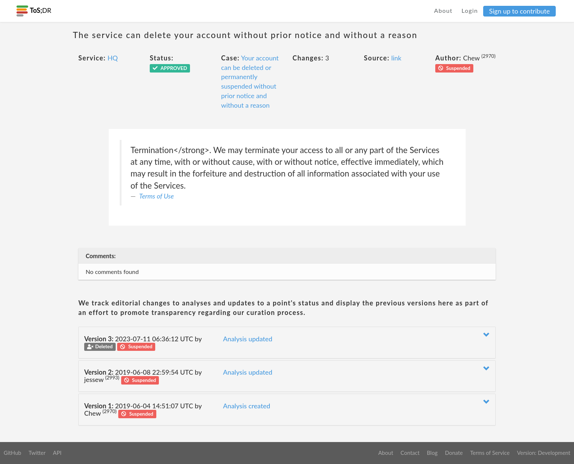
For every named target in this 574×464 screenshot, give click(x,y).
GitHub (12, 452)
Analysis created (246, 406)
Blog (432, 452)
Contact (410, 452)
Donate (454, 452)
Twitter (37, 452)
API (57, 452)
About (443, 10)
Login (470, 10)
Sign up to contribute (519, 11)
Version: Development (543, 452)
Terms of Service (490, 452)
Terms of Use (156, 196)
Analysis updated (247, 339)
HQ (113, 58)
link (396, 58)
